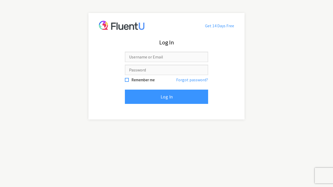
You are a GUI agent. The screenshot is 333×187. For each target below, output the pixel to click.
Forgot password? (192, 80)
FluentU (121, 25)
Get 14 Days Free (219, 26)
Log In (167, 97)
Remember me (143, 80)
